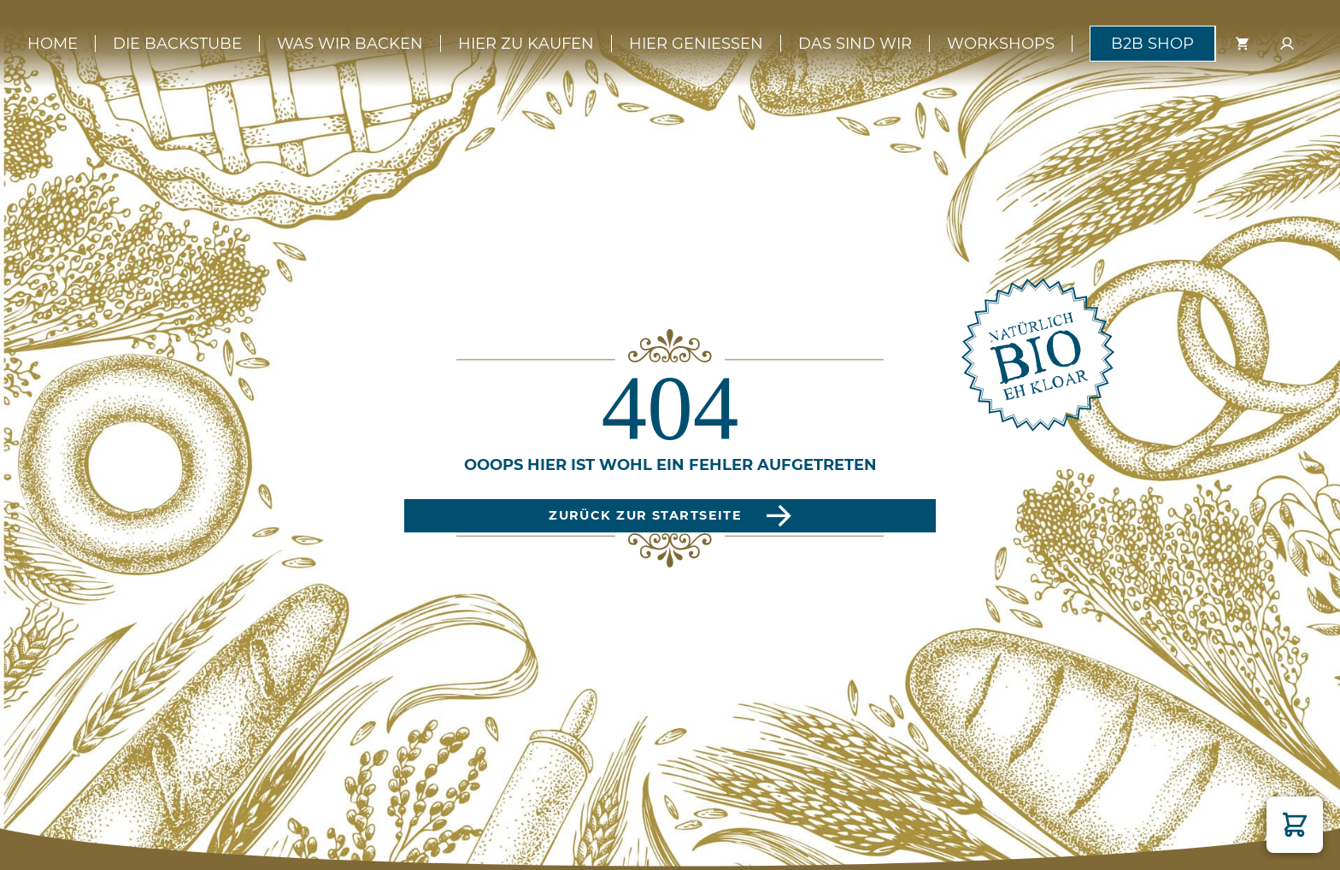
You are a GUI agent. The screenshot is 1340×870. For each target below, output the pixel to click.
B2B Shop (1152, 43)
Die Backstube (177, 43)
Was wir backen (350, 43)
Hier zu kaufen (526, 43)
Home (52, 43)
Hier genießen (696, 43)
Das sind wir (855, 43)
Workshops (1001, 43)
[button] (1295, 825)
